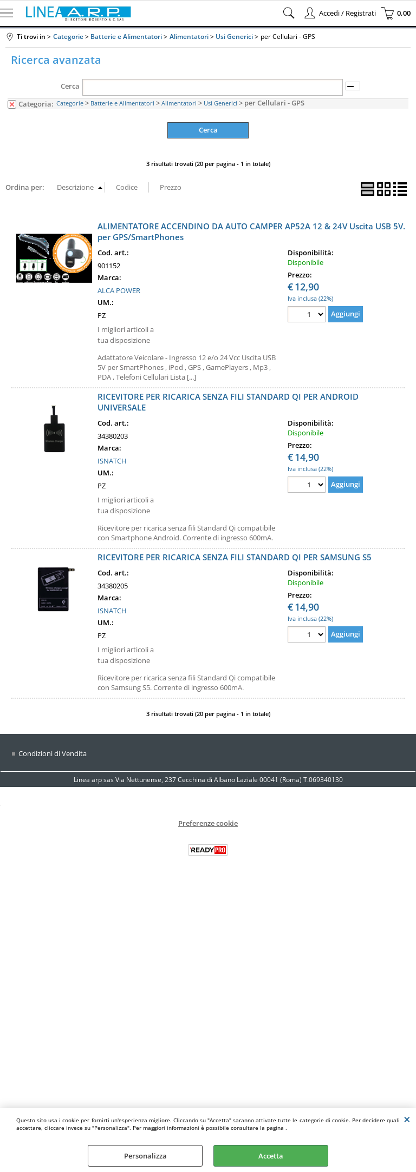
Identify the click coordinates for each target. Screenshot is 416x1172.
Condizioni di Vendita (52, 753)
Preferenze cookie (208, 823)
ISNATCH (112, 461)
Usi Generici (220, 103)
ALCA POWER (119, 290)
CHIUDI (407, 1119)
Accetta (270, 1156)
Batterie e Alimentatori (122, 103)
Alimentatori (179, 103)
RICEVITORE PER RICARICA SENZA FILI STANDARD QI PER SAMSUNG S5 (235, 557)
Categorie (69, 103)
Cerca (70, 86)
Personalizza (145, 1156)
